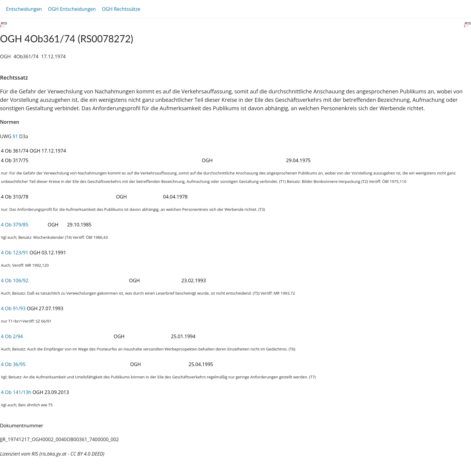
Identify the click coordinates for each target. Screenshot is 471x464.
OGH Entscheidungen (72, 9)
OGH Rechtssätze (121, 9)
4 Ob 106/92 (14, 280)
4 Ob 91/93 (13, 308)
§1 (15, 136)
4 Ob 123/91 (14, 252)
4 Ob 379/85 (14, 224)
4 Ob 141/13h (16, 392)
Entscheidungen (24, 9)
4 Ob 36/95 (13, 364)
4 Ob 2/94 (12, 336)
